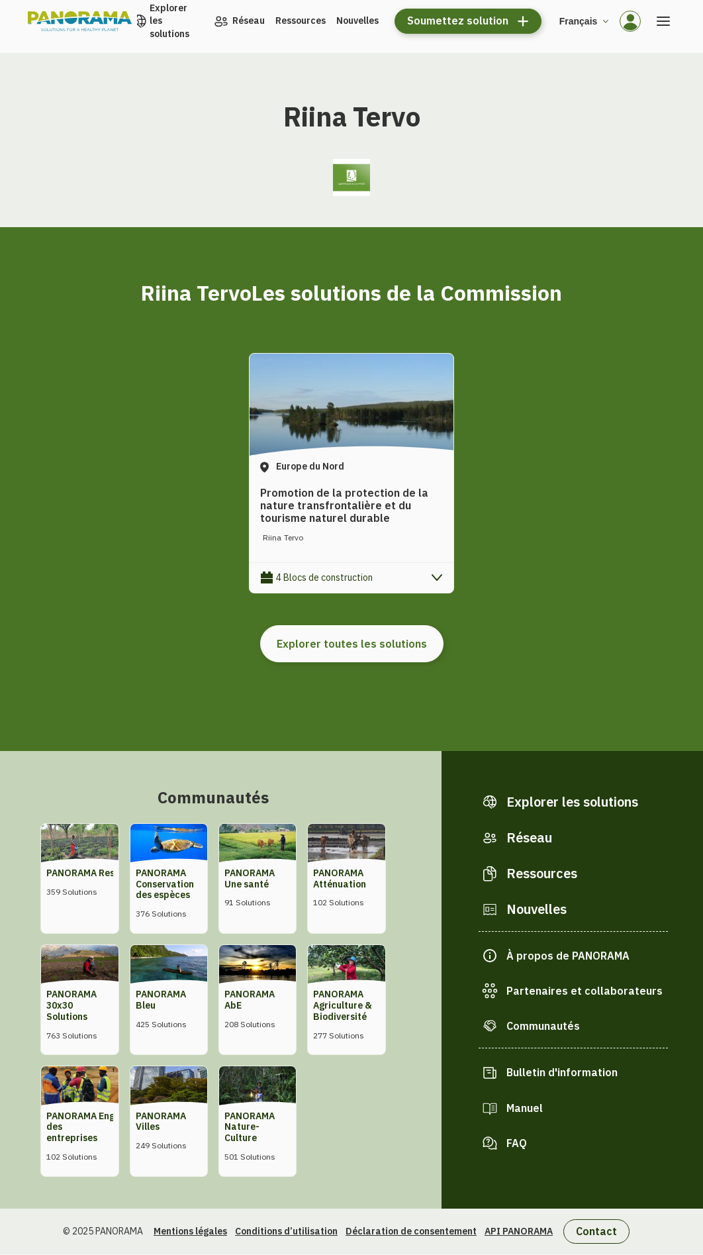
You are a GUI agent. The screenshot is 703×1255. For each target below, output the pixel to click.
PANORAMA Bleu (161, 999)
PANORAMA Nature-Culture (249, 1127)
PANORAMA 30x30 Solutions (71, 1005)
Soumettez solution (457, 20)
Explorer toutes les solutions (352, 643)
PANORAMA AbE (249, 999)
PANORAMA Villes (161, 1121)
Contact (596, 1231)
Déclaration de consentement (411, 1231)
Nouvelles (357, 20)
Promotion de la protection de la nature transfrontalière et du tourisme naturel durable (344, 505)
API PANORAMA (519, 1231)
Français (578, 21)
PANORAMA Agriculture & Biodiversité (342, 1005)
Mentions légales (190, 1231)
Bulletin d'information (562, 1072)
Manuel (524, 1108)
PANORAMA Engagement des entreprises (100, 1127)
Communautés (543, 1025)
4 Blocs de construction (324, 577)
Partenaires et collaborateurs (584, 990)
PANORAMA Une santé (249, 878)
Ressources (300, 20)
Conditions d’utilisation (286, 1231)
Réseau (248, 20)
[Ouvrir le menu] (663, 21)
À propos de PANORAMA (568, 955)
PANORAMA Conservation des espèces (165, 884)
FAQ (516, 1143)
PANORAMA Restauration (101, 873)
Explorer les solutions (169, 21)
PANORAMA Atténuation (339, 878)
